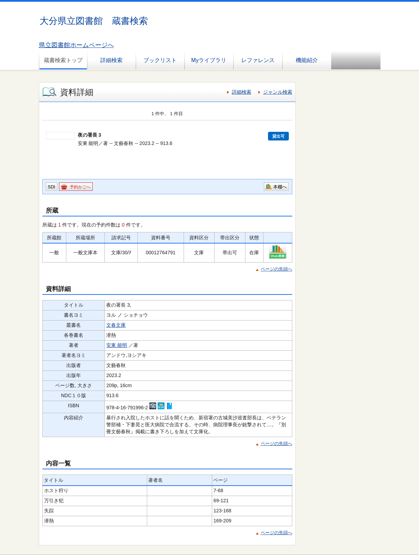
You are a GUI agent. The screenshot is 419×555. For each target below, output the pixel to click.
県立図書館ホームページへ (76, 45)
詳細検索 (111, 60)
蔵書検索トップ (63, 60)
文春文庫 (116, 325)
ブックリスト (160, 60)
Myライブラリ (208, 60)
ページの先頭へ (276, 269)
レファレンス (258, 60)
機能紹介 (307, 60)
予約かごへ (80, 187)
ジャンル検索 (277, 92)
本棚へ (280, 186)
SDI (52, 186)
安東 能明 (116, 345)
